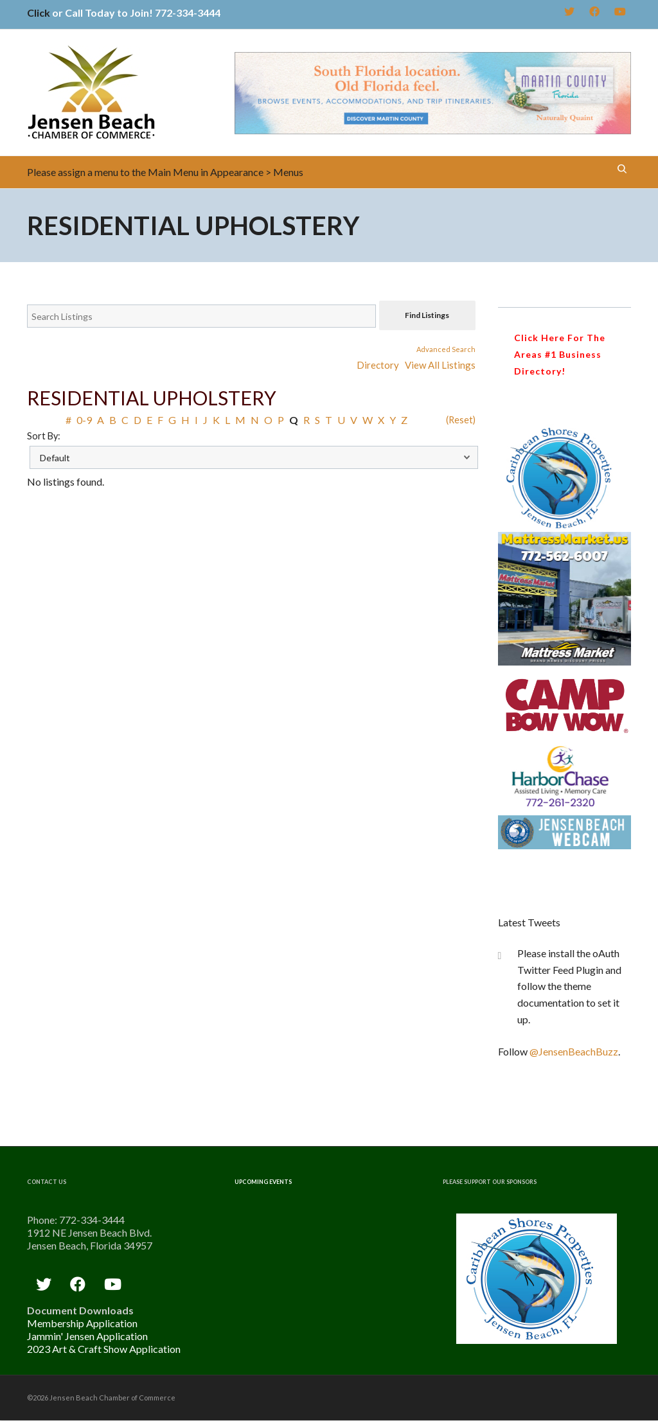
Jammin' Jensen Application (87, 1336)
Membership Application (82, 1323)
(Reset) (461, 419)
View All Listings (440, 365)
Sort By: (43, 435)
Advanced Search (446, 349)
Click (38, 12)
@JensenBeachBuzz (573, 1051)
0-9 (84, 420)
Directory (378, 365)
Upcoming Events (263, 1181)
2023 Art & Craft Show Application (104, 1349)
